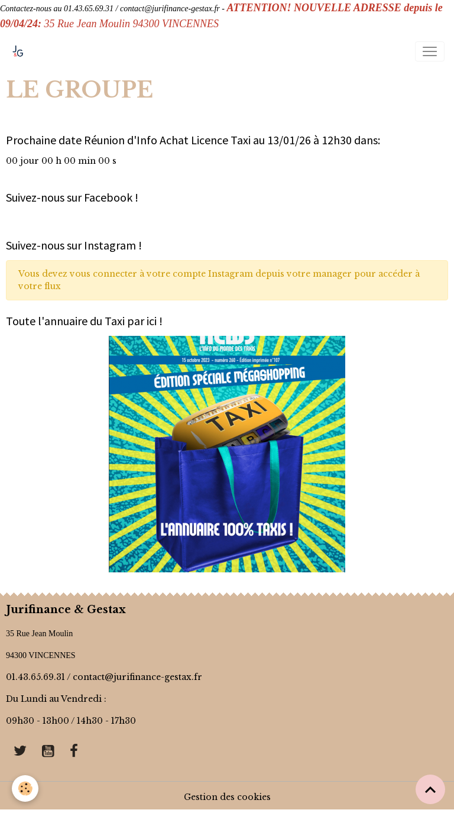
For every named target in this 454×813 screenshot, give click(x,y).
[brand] (20, 51)
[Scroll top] (430, 789)
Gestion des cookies (227, 797)
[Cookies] (25, 788)
